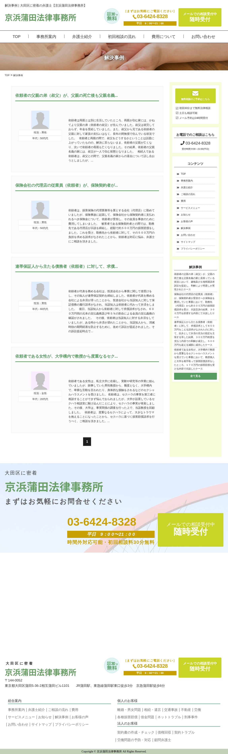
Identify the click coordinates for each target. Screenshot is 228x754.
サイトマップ (188, 242)
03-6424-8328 (150, 16)
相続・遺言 (152, 710)
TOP (17, 36)
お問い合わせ (203, 36)
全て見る (195, 376)
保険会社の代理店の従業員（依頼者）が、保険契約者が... (66, 185)
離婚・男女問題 (129, 710)
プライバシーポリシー (193, 248)
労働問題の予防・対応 (134, 740)
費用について (164, 36)
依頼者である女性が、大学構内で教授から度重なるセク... (66, 356)
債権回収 (164, 732)
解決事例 (185, 228)
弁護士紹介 (82, 36)
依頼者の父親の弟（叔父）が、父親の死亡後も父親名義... (66, 95)
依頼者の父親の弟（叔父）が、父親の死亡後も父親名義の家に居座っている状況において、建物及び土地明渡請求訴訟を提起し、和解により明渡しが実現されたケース (194, 282)
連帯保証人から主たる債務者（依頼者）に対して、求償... (66, 266)
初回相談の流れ (122, 36)
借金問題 (147, 717)
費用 (183, 201)
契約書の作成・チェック (135, 732)
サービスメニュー (190, 208)
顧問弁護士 (162, 740)
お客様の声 (187, 221)
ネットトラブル (169, 717)
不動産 (186, 710)
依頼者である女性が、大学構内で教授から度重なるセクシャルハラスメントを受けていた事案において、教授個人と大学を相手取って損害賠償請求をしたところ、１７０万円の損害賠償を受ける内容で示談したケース (194, 359)
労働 (197, 710)
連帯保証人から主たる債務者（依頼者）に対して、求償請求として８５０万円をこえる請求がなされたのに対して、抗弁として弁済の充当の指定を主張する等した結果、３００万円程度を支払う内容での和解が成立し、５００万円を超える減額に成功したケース (194, 333)
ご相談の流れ (188, 194)
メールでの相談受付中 (200, 17)
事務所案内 (46, 36)
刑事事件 (191, 717)
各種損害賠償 (127, 717)
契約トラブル (184, 732)
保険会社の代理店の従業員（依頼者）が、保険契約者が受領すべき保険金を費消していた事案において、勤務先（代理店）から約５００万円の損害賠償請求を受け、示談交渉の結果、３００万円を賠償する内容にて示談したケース (194, 305)
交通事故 (171, 710)
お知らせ (185, 214)
